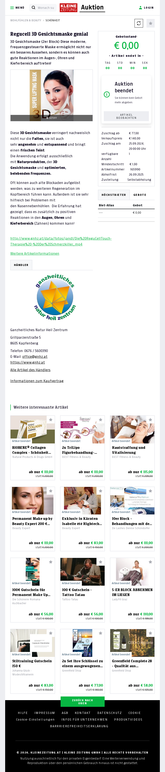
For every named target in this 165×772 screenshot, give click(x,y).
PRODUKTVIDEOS (128, 719)
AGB (65, 712)
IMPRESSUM (44, 712)
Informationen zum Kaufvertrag (37, 381)
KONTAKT (83, 712)
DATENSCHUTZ (109, 712)
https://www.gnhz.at (27, 362)
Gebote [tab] (139, 194)
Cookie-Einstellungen (35, 719)
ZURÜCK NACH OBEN (82, 702)
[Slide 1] (51, 113)
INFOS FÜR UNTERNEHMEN (84, 719)
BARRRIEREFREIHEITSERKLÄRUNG (79, 726)
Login (146, 7)
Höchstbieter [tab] (114, 194)
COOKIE (134, 712)
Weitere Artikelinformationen (34, 253)
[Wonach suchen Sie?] (47, 8)
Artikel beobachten (126, 116)
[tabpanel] (51, 321)
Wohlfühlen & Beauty (25, 20)
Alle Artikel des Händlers (30, 370)
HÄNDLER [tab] (21, 265)
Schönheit (53, 20)
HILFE (23, 712)
